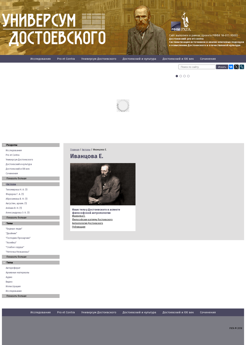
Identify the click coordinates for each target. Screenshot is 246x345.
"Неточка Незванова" (17, 251)
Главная (74, 149)
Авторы (11, 184)
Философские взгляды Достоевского (92, 219)
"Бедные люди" (14, 228)
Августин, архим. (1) (16, 203)
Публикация (78, 227)
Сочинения (208, 59)
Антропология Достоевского (87, 223)
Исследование (14, 291)
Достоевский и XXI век (178, 59)
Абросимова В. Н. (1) (16, 198)
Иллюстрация (13, 286)
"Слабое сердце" (15, 247)
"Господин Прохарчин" (18, 238)
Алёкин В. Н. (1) (14, 208)
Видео (9, 281)
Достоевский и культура (139, 59)
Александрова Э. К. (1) (18, 212)
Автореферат (13, 268)
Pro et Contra (66, 59)
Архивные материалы (17, 272)
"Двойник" (11, 233)
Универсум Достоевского (98, 59)
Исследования (40, 59)
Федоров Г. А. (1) (15, 194)
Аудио (9, 277)
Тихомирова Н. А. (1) (16, 189)
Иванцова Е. (78, 216)
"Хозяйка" (11, 242)
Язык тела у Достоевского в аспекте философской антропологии (96, 211)
